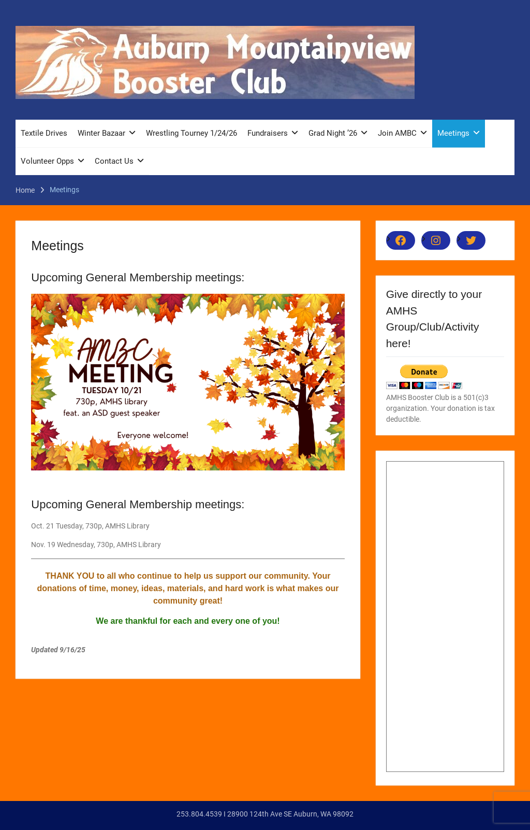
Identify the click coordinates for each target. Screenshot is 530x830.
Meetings (453, 133)
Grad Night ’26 (332, 133)
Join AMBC (397, 133)
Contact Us (114, 161)
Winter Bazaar (101, 133)
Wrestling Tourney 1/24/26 (191, 133)
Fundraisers (267, 133)
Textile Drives (44, 133)
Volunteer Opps (47, 161)
